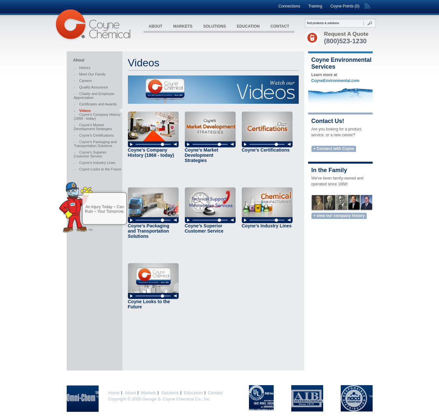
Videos (82, 111)
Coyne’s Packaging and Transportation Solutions (95, 144)
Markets (182, 26)
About (156, 26)
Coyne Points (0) (344, 6)
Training (315, 6)
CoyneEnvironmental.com (335, 80)
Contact (279, 26)
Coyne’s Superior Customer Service (90, 154)
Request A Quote (346, 34)
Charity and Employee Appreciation (94, 96)
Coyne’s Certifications (94, 135)
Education (248, 26)
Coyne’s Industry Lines (95, 163)
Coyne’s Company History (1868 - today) (97, 116)
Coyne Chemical (92, 25)
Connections (289, 6)
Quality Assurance (91, 87)
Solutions (214, 26)
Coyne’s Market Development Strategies (93, 127)
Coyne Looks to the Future (97, 169)
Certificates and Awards (95, 104)
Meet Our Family (90, 74)
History (82, 68)
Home (114, 392)
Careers (83, 81)
